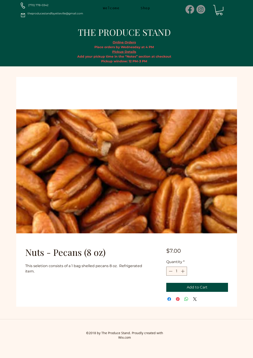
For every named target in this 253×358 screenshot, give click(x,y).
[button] (219, 10)
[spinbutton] (176, 271)
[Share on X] (195, 299)
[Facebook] (189, 9)
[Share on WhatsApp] (186, 299)
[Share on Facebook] (169, 299)
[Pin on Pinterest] (177, 299)
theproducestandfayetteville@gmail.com (55, 13)
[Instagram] (200, 9)
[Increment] (183, 271)
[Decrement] (170, 271)
